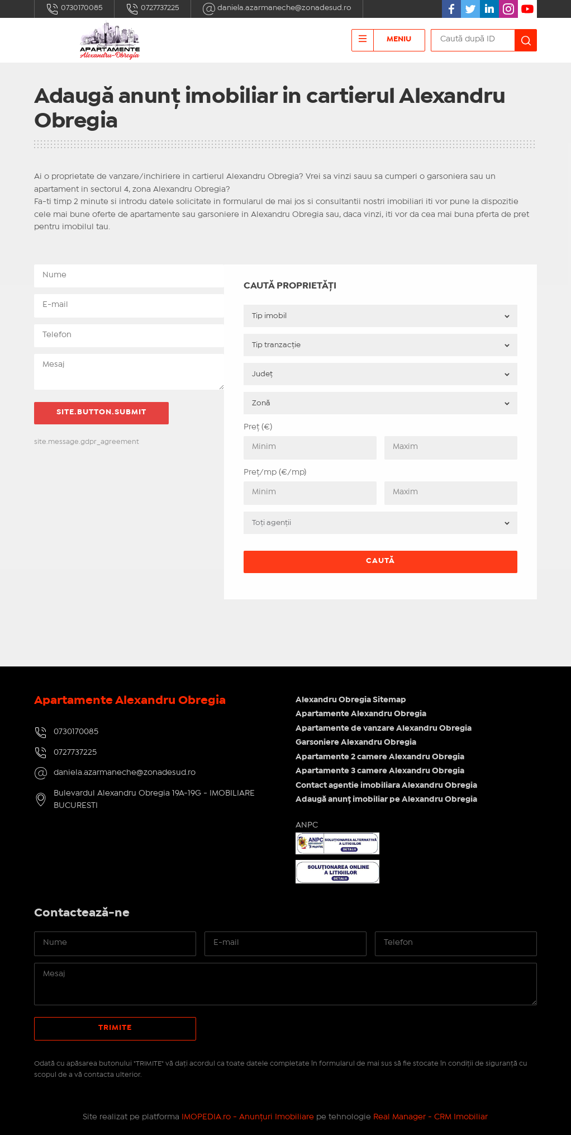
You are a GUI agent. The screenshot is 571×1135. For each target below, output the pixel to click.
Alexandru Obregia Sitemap (351, 700)
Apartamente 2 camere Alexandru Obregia (380, 757)
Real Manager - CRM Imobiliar (430, 1117)
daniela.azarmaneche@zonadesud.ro (276, 9)
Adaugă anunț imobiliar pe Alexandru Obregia (386, 799)
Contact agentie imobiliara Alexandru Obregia (386, 785)
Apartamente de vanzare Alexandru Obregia (384, 728)
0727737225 (152, 9)
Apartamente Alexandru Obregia (361, 714)
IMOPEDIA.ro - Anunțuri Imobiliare (248, 1117)
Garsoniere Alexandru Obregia (356, 742)
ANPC (307, 825)
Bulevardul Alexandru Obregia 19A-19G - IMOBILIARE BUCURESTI (154, 800)
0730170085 (74, 9)
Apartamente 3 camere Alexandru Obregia (380, 771)
